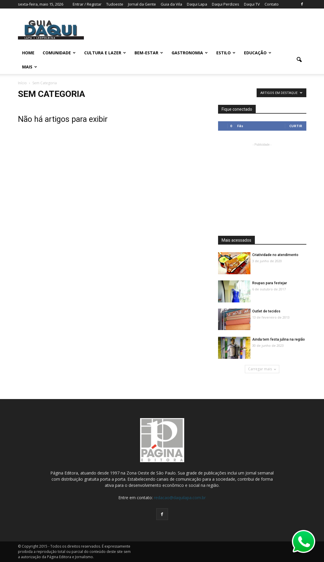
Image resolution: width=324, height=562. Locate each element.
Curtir (295, 126)
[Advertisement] (262, 184)
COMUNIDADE (59, 52)
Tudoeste (114, 4)
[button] (299, 60)
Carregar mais (262, 368)
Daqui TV (252, 4)
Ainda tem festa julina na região (278, 339)
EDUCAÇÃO (257, 52)
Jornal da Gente (142, 4)
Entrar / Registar (87, 4)
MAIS (29, 67)
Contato (272, 4)
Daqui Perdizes (225, 4)
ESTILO (225, 52)
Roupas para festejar (269, 283)
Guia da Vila (171, 4)
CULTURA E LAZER (105, 52)
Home (28, 52)
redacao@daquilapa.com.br (180, 497)
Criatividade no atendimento (275, 255)
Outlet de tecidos (266, 311)
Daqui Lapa (197, 4)
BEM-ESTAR (148, 52)
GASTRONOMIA (190, 52)
